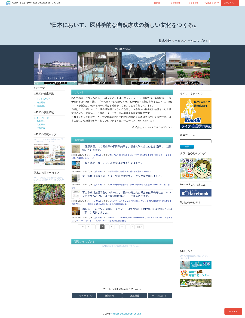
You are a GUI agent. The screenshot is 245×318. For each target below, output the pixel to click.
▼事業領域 (175, 3)
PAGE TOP (233, 311)
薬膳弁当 (91, 204)
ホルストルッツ (151, 217)
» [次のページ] (132, 227)
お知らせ (98, 155)
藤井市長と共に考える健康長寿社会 (111, 204)
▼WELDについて (211, 3)
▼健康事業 (193, 3)
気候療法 (41, 124)
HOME (157, 3)
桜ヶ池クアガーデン (142, 171)
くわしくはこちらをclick (55, 83)
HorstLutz (113, 217)
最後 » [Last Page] (139, 227)
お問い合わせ (230, 3)
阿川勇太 (122, 221)
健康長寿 (157, 201)
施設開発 (41, 102)
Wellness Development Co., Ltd (125, 313)
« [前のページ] (88, 227)
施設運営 (41, 106)
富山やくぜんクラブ (130, 155)
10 (122, 227)
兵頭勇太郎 (112, 221)
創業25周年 (114, 171)
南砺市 (123, 171)
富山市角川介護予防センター (152, 155)
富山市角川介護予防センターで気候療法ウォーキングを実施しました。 (122, 176)
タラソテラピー (44, 118)
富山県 (130, 171)
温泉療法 (41, 121)
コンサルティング (45, 99)
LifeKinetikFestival (136, 217)
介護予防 (41, 128)
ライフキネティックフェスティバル (91, 221)
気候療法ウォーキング (153, 185)
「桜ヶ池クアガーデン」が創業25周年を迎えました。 (112, 163)
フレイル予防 (115, 155)
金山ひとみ (89, 158)
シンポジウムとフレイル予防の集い (124, 201)
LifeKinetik (123, 217)
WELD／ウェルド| (36, 3)
